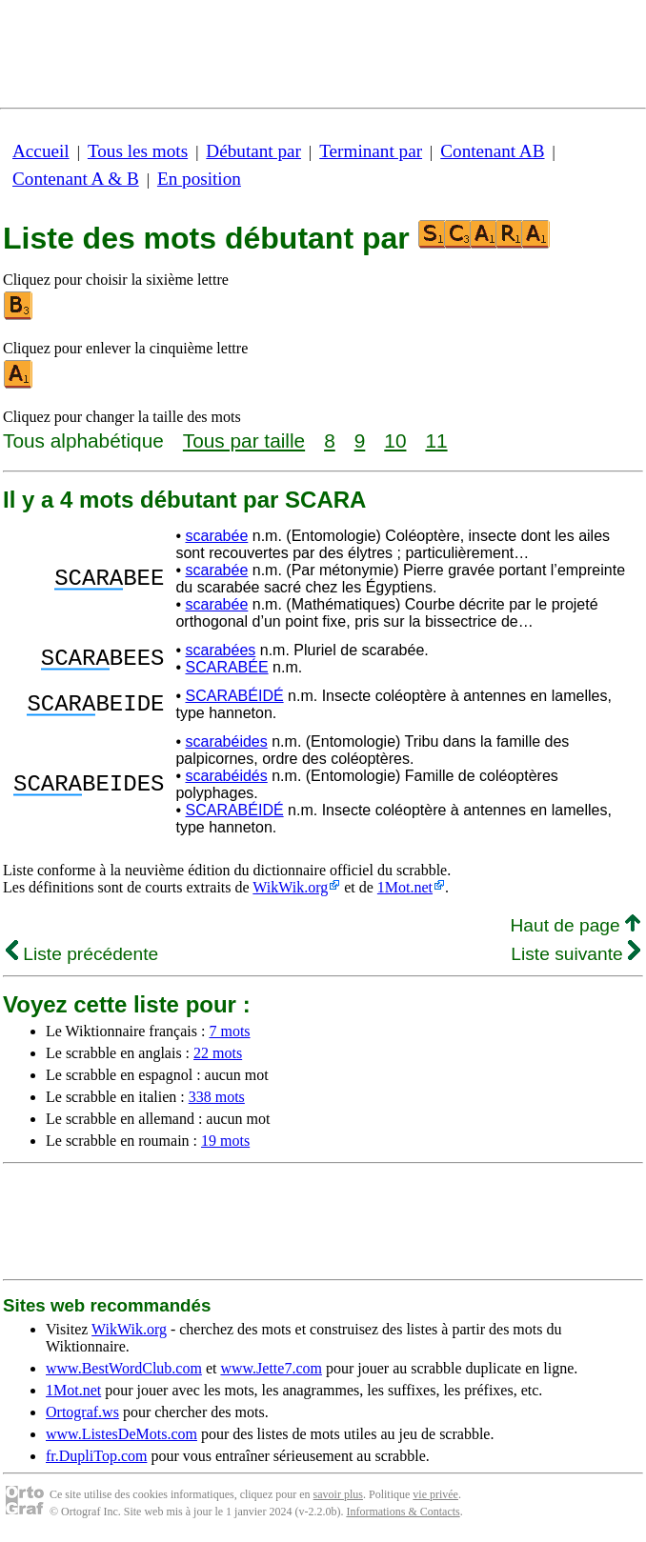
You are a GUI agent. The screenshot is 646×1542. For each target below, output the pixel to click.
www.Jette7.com (271, 1368)
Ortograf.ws (82, 1412)
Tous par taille (244, 440)
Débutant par (253, 151)
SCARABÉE (226, 667)
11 (436, 440)
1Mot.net (405, 887)
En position (199, 179)
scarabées (220, 650)
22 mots (217, 1053)
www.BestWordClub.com (124, 1368)
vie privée (435, 1494)
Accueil (41, 151)
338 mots (217, 1097)
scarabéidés (226, 776)
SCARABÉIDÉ (234, 696)
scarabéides (226, 741)
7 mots (229, 1031)
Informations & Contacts (402, 1511)
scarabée (216, 536)
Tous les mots (138, 151)
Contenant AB (492, 151)
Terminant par (370, 151)
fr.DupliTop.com (96, 1456)
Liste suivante (575, 954)
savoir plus (338, 1494)
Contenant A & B (75, 179)
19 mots (225, 1140)
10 (395, 440)
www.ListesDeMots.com (121, 1434)
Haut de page (575, 925)
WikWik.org (290, 887)
